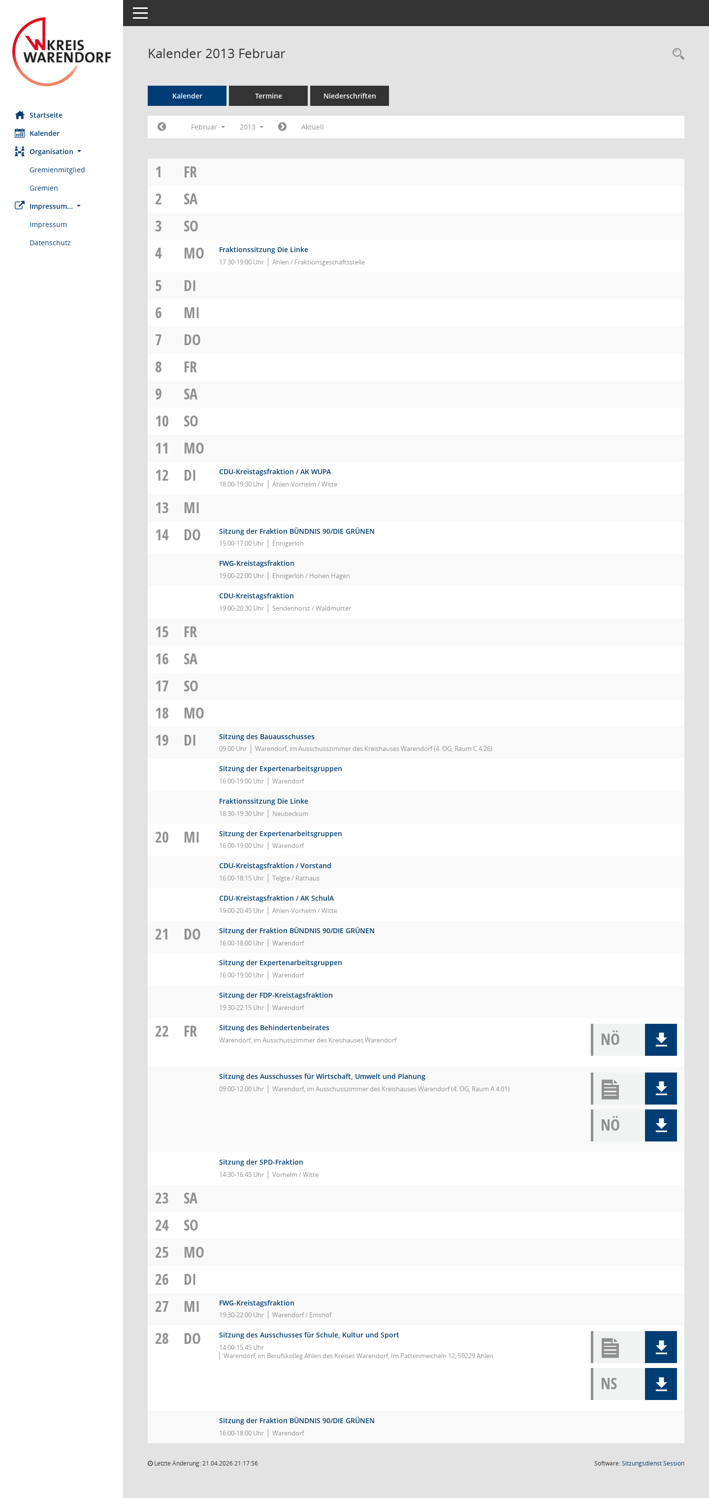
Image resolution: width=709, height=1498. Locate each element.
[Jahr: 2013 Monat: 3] (282, 127)
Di (190, 285)
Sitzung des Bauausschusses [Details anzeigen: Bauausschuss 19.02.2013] (267, 736)
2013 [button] (251, 126)
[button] (61, 151)
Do (192, 339)
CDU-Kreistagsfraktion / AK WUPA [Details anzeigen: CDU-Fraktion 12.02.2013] (275, 471)
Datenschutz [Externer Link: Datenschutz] (50, 242)
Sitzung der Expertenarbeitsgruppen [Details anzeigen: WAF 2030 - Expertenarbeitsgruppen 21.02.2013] (280, 962)
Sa (190, 199)
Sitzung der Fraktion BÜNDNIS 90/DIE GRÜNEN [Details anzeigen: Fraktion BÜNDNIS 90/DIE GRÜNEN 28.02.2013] (297, 1420)
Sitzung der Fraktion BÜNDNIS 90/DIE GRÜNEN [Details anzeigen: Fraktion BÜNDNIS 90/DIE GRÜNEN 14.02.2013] (297, 531)
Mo (194, 253)
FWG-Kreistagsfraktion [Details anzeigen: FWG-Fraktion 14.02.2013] (256, 563)
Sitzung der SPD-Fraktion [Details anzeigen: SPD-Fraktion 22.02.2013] (261, 1162)
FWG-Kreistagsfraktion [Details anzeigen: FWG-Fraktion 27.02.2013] (256, 1302)
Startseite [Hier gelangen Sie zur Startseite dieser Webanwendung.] (39, 115)
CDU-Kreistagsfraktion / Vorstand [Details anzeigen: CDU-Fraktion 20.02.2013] (275, 865)
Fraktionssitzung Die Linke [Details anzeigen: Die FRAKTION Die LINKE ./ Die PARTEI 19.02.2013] (263, 801)
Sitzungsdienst (653, 1463)
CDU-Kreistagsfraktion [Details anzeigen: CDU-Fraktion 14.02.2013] (256, 595)
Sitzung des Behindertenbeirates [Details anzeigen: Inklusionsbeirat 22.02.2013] (274, 1027)
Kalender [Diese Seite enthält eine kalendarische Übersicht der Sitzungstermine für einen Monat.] (37, 133)
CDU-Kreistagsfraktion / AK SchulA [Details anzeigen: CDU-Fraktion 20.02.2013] (276, 898)
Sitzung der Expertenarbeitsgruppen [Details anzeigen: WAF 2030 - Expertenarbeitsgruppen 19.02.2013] (280, 768)
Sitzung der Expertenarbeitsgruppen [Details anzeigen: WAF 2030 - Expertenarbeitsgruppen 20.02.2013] (280, 833)
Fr (190, 172)
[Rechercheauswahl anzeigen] (676, 54)
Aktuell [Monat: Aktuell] (312, 126)
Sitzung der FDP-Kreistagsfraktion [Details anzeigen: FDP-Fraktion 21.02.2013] (276, 995)
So (191, 226)
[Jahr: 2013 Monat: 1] (161, 127)
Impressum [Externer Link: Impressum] (48, 224)
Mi (192, 312)
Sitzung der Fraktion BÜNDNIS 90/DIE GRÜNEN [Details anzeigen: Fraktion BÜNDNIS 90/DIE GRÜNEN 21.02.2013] (297, 930)
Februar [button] (208, 126)
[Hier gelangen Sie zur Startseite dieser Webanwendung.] (61, 51)
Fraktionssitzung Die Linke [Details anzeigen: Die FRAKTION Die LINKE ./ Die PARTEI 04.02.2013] (263, 249)
